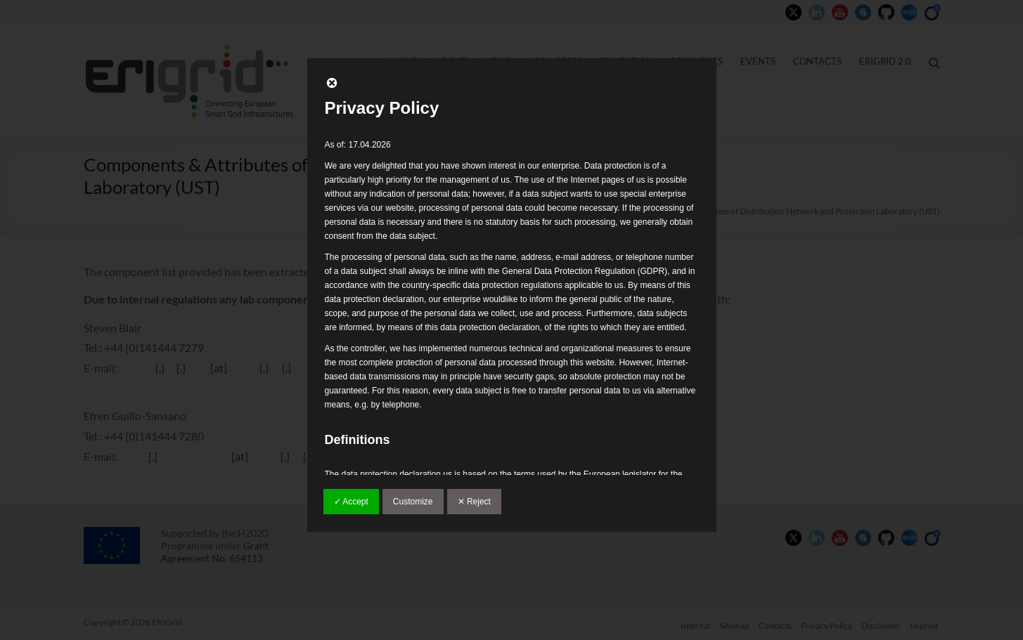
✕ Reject (474, 502)
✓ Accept (351, 502)
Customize (413, 502)
